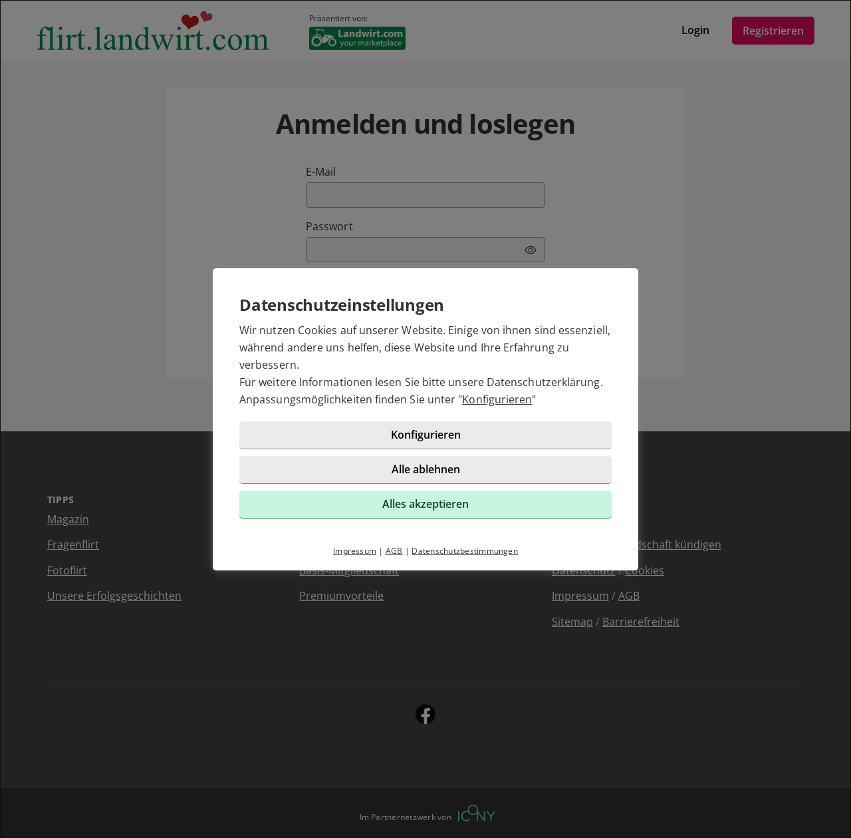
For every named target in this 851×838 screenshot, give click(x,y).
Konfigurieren (497, 399)
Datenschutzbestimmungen (465, 550)
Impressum (354, 550)
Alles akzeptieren (425, 504)
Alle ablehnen (426, 469)
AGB (394, 550)
